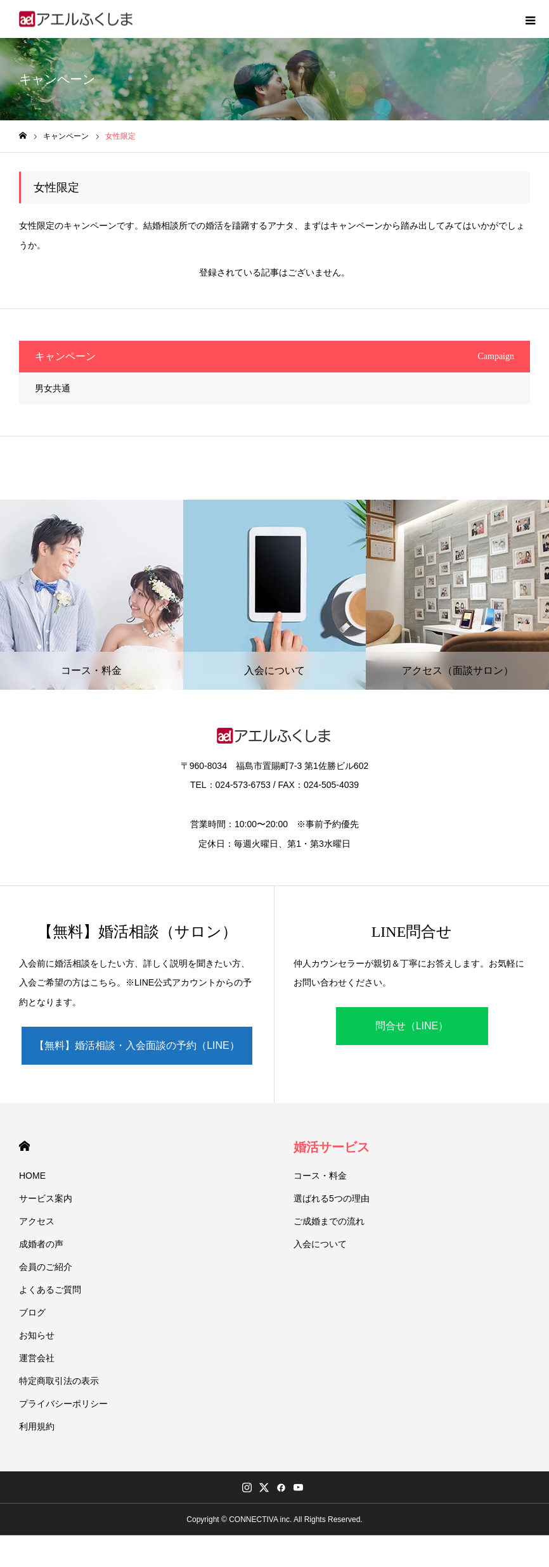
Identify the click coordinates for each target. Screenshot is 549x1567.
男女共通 (52, 388)
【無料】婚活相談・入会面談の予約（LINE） (137, 1045)
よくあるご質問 (50, 1290)
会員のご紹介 (45, 1267)
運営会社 (37, 1358)
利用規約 (37, 1426)
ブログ (32, 1312)
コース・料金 (320, 1175)
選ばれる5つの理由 (332, 1198)
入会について (320, 1244)
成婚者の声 (41, 1244)
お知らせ (37, 1335)
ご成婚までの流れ (329, 1221)
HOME (24, 1146)
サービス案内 (45, 1198)
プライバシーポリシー (63, 1404)
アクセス (37, 1221)
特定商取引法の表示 (59, 1381)
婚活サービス (332, 1147)
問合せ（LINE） (412, 1025)
